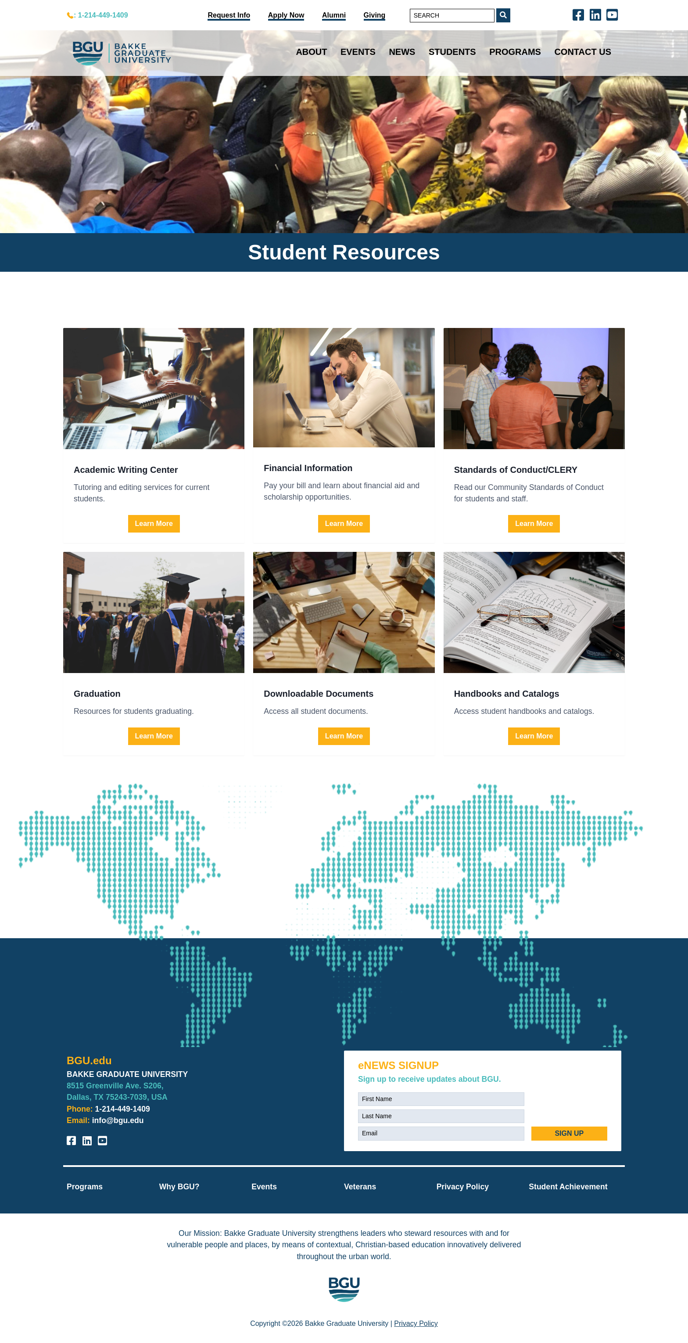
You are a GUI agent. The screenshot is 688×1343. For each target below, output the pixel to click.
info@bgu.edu (118, 1120)
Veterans (360, 1186)
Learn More (154, 523)
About (311, 52)
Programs (515, 52)
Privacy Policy (463, 1186)
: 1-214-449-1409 (101, 15)
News (402, 52)
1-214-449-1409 (122, 1109)
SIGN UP (569, 1133)
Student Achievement (568, 1186)
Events (358, 52)
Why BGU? (179, 1186)
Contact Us (582, 52)
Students (452, 52)
